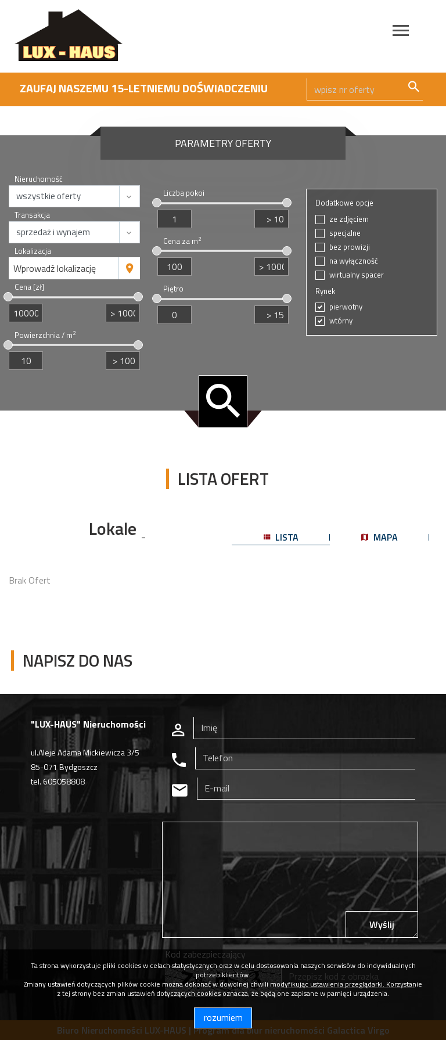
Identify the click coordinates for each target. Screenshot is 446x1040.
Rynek (325, 291)
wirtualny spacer (356, 274)
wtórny (341, 320)
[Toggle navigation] (401, 32)
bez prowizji (349, 247)
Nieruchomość (39, 179)
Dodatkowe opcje (344, 202)
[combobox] (64, 268)
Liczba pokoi (183, 193)
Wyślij (381, 924)
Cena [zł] (29, 287)
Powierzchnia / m (45, 335)
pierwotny (345, 306)
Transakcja (32, 215)
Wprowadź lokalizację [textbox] (54, 268)
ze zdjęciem (349, 219)
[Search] (365, 89)
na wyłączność (353, 261)
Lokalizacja (33, 251)
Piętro (173, 288)
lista (281, 537)
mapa (379, 537)
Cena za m (182, 241)
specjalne (345, 233)
